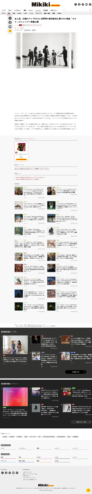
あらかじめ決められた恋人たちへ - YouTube (27, 179)
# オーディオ (33, 436)
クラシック (39, 13)
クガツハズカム (44, 168)
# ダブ (33, 30)
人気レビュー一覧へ (81, 422)
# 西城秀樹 (75, 436)
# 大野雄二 (19, 436)
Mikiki (16, 324)
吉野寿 (37, 168)
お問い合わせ (26, 475)
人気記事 (45, 10)
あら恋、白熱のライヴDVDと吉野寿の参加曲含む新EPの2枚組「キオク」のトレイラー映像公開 (35, 326)
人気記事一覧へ (76, 372)
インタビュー (17, 10)
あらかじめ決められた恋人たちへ (24, 168)
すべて (3, 13)
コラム (10, 10)
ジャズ (31, 13)
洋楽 (14, 13)
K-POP (19, 13)
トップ (4, 10)
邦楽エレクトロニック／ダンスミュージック (32, 25)
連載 (25, 10)
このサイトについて (27, 472)
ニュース (38, 10)
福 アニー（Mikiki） (20, 28)
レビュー (30, 10)
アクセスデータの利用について (30, 479)
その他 (59, 13)
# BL (39, 436)
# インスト (27, 30)
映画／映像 (47, 13)
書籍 (53, 13)
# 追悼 (25, 436)
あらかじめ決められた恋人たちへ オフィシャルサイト (30, 177)
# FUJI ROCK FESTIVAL (49, 436)
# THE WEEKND (61, 436)
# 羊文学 (5, 436)
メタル (25, 13)
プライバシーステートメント (29, 477)
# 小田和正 (11, 436)
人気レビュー (53, 10)
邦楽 (9, 13)
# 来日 (68, 436)
